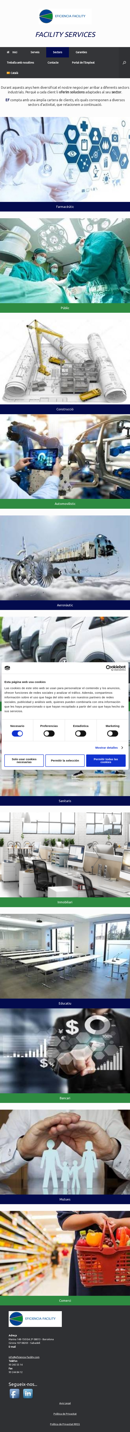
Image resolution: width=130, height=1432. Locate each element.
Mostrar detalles (106, 747)
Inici (12, 52)
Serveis (35, 52)
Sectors (57, 52)
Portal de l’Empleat (83, 62)
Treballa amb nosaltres (20, 62)
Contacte (53, 62)
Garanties (81, 52)
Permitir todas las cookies (106, 760)
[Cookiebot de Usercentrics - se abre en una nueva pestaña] (109, 668)
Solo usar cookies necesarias (24, 760)
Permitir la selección (65, 760)
